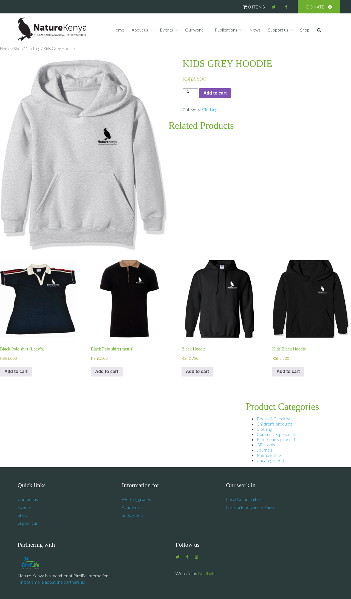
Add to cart (215, 93)
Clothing (33, 48)
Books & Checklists (275, 418)
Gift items (266, 444)
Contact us (28, 499)
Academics (132, 507)
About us (140, 29)
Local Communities (244, 499)
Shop (305, 29)
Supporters (132, 515)
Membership (269, 455)
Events (166, 29)
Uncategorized (270, 460)
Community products (276, 434)
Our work (194, 29)
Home (118, 29)
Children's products (275, 423)
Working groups (136, 499)
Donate (315, 6)
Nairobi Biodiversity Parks (250, 507)
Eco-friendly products (277, 439)
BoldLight (207, 573)
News (255, 29)
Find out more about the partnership (51, 581)
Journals (264, 449)
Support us (278, 29)
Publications (226, 29)
